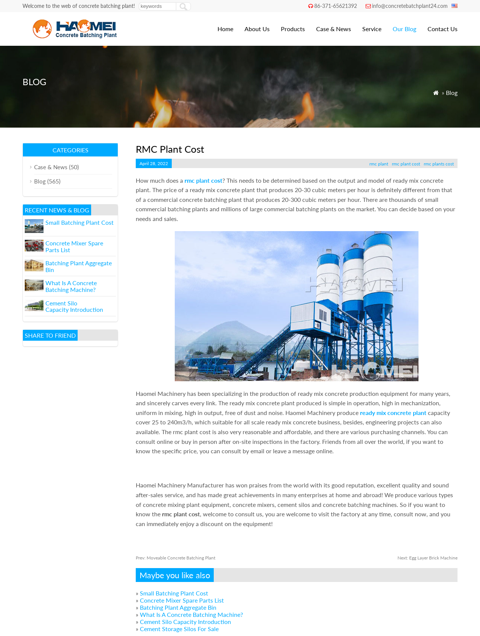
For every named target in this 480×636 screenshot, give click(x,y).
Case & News (333, 28)
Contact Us (443, 28)
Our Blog (404, 28)
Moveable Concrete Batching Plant (175, 558)
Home (225, 28)
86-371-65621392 (335, 6)
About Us (257, 28)
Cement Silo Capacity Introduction (185, 621)
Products (293, 28)
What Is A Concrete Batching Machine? (191, 614)
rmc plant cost (406, 164)
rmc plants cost (439, 164)
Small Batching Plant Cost (174, 593)
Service (371, 28)
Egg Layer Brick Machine (428, 558)
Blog (452, 92)
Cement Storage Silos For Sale (179, 628)
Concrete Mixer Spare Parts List (182, 600)
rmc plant (378, 164)
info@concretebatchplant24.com (410, 6)
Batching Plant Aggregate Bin (178, 607)
